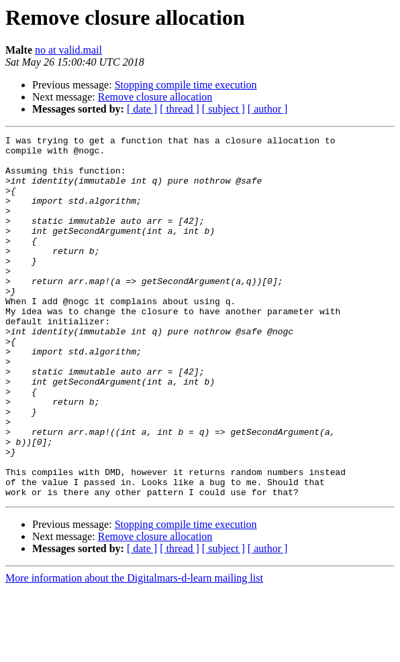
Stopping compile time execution (186, 84)
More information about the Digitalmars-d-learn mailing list (134, 650)
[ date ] (142, 109)
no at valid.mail (68, 50)
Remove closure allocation (155, 97)
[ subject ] (223, 109)
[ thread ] (179, 109)
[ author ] (268, 109)
